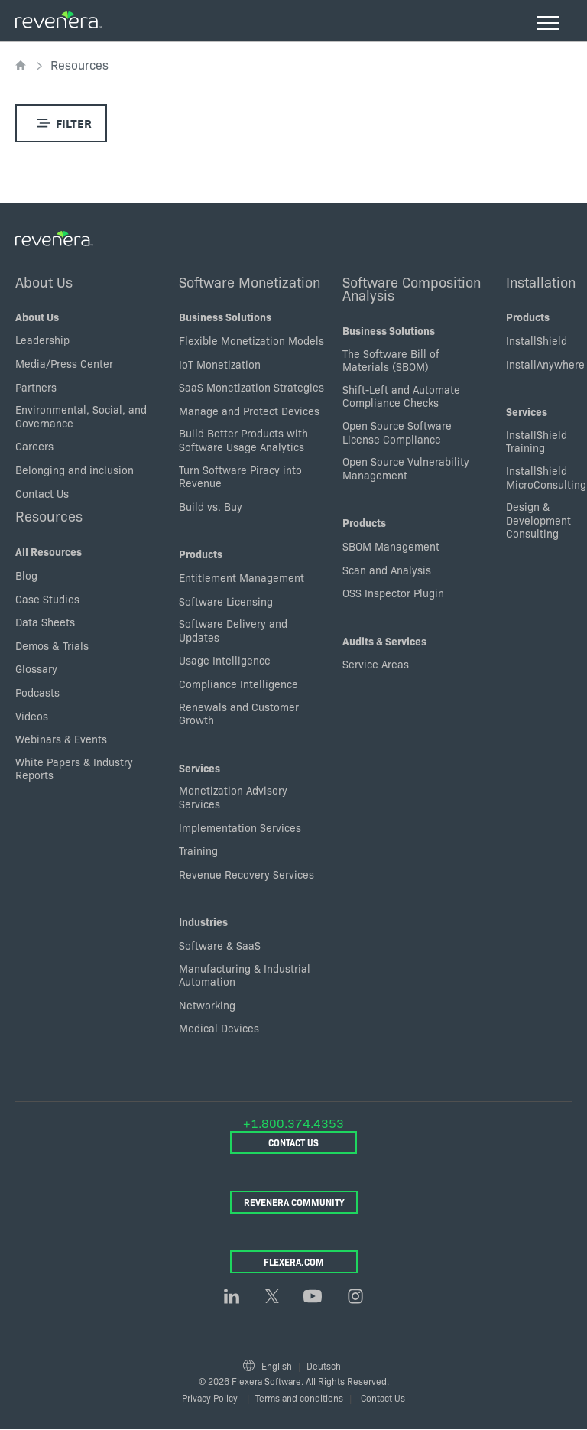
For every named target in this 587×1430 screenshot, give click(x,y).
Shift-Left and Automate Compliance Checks (401, 396)
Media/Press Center (64, 363)
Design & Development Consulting (538, 520)
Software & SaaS (220, 945)
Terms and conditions (299, 1397)
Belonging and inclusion (74, 469)
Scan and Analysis (386, 569)
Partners (36, 387)
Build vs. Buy (210, 506)
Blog (26, 575)
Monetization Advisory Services (233, 796)
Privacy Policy (210, 1397)
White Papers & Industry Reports (74, 768)
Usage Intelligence (225, 660)
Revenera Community (294, 1201)
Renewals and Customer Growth (239, 713)
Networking (207, 1004)
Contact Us (42, 493)
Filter (61, 123)
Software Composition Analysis (411, 288)
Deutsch (323, 1365)
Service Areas (375, 663)
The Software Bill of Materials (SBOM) (390, 360)
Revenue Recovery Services (246, 874)
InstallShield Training (536, 441)
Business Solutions (225, 316)
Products (200, 553)
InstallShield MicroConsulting (546, 477)
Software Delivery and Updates (233, 630)
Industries (203, 921)
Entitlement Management (241, 577)
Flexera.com (294, 1261)
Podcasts (37, 692)
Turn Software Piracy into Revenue (240, 476)
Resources (49, 515)
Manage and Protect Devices (249, 410)
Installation (541, 281)
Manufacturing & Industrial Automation (244, 975)
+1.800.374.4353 (293, 1122)
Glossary (36, 668)
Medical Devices (219, 1027)
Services (199, 767)
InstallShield (536, 340)
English (276, 1365)
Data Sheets (45, 621)
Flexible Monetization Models (251, 340)
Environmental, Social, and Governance (81, 416)
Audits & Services (384, 640)
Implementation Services (240, 827)
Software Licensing (226, 601)
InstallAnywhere (545, 364)
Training (198, 850)
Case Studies (47, 598)
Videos (31, 715)
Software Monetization (249, 281)
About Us (44, 281)
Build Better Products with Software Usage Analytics (243, 439)
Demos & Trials (52, 645)
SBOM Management (390, 546)
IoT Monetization (220, 364)
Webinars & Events (61, 738)
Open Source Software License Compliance (397, 432)
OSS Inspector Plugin (393, 592)
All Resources (48, 551)
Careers (34, 445)
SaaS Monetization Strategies (251, 387)
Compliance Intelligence (238, 683)
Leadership (42, 339)
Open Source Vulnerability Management (405, 468)
